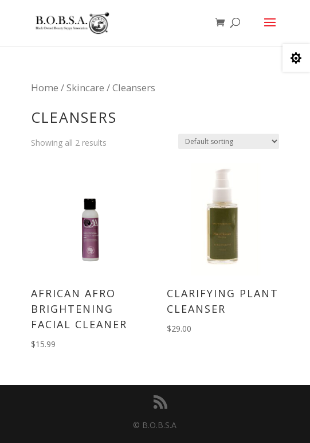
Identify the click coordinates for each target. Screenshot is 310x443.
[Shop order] (228, 141)
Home (44, 87)
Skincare (85, 87)
